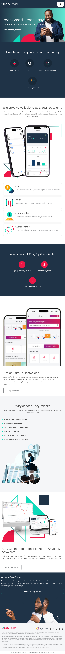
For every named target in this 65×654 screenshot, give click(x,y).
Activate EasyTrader (12, 30)
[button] (60, 4)
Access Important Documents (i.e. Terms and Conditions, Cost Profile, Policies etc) (32, 652)
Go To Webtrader (11, 567)
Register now (13, 390)
